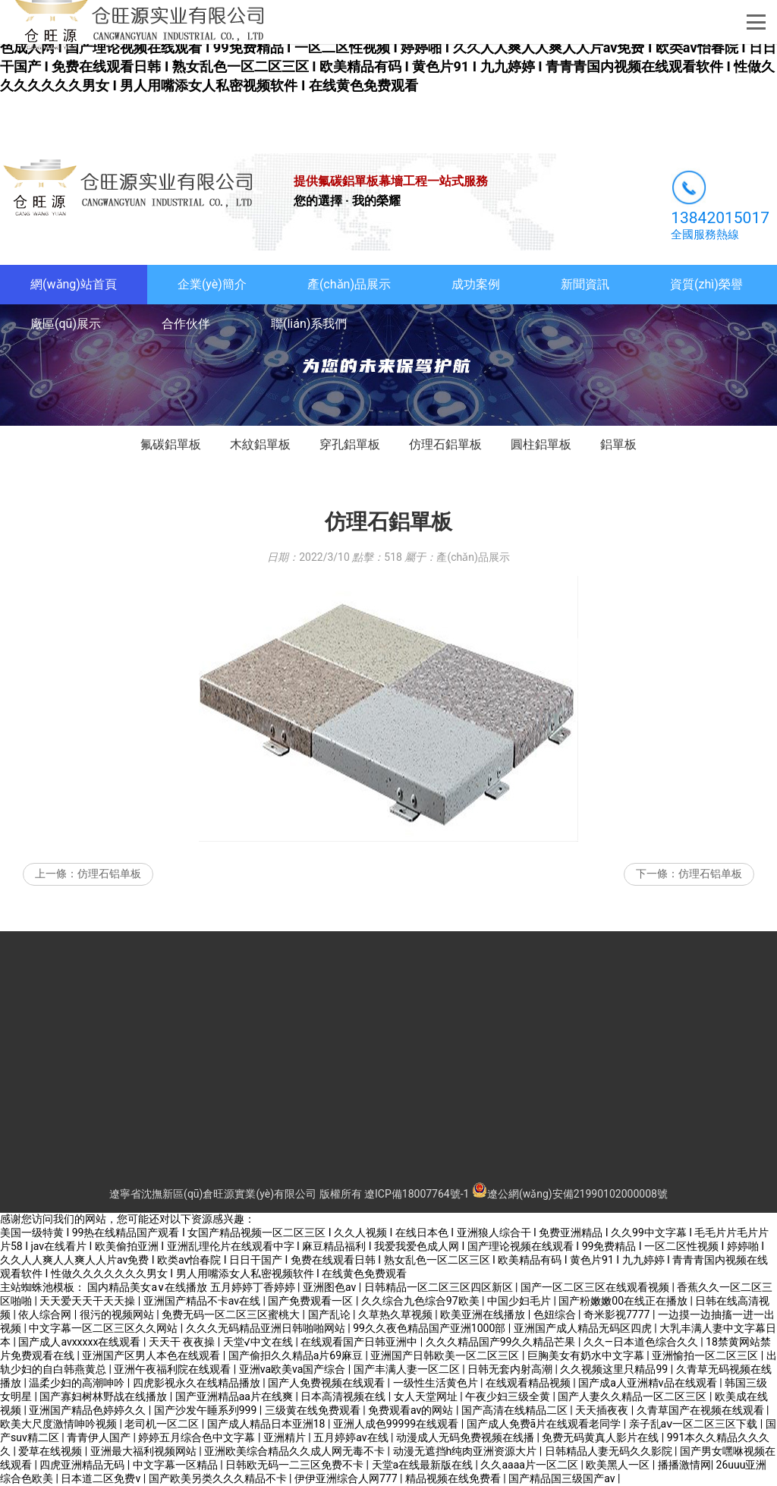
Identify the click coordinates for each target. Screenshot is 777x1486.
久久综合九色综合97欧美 (421, 1301)
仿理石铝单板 (109, 873)
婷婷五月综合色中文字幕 (197, 1437)
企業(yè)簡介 (212, 284)
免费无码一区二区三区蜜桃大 (232, 1314)
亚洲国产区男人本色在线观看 (152, 1355)
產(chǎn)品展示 (349, 284)
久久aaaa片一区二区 (530, 1465)
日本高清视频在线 (344, 1396)
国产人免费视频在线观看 (327, 1383)
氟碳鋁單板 (170, 444)
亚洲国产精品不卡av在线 (203, 1301)
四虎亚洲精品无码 (83, 1465)
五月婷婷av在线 (352, 1437)
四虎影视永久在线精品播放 (198, 1383)
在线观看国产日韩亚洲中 (360, 1342)
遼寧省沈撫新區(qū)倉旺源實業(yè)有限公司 (212, 1194)
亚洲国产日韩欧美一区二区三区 (445, 1355)
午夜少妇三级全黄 (508, 1396)
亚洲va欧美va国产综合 (293, 1369)
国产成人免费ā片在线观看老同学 (545, 1424)
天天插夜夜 (603, 1410)
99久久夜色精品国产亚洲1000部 (430, 1328)
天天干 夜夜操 (183, 1342)
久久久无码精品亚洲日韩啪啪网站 (267, 1328)
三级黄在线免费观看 (314, 1410)
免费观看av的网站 (412, 1410)
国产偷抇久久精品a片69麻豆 (297, 1355)
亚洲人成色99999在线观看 (397, 1424)
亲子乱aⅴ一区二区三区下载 (694, 1424)
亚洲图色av (331, 1287)
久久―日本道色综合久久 (642, 1342)
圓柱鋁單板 (541, 444)
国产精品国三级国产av (563, 1478)
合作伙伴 (186, 323)
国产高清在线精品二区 (515, 1410)
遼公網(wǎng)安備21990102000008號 (570, 1194)
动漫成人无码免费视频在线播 (466, 1437)
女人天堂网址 (427, 1396)
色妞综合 (555, 1314)
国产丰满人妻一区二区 (408, 1369)
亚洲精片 (285, 1437)
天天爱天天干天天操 (88, 1301)
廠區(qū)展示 (65, 323)
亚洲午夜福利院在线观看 (173, 1369)
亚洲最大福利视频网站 (144, 1451)
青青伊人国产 (100, 1437)
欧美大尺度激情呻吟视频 (59, 1424)
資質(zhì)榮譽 (706, 284)
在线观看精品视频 (529, 1383)
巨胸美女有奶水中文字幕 (586, 1355)
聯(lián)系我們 (309, 323)
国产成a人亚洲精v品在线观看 (648, 1383)
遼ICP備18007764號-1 (416, 1194)
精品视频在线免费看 (454, 1478)
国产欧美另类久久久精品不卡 (219, 1478)
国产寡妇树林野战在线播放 (104, 1396)
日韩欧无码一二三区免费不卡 (295, 1465)
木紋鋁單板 (260, 444)
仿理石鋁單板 (445, 444)
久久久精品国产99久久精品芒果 (502, 1342)
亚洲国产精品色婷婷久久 (88, 1410)
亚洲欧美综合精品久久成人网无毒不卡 (295, 1451)
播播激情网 (684, 1465)
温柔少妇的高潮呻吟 (78, 1383)
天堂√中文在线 (259, 1342)
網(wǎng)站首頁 (73, 284)
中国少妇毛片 (520, 1301)
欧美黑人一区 (619, 1465)
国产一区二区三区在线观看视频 (596, 1287)
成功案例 (475, 284)
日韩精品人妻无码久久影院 (610, 1451)
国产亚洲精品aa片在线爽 (235, 1396)
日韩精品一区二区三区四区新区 (439, 1287)
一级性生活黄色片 (436, 1383)
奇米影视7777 (618, 1314)
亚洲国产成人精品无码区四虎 (584, 1328)
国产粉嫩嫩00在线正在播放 (624, 1301)
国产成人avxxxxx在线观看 (80, 1342)
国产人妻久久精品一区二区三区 (633, 1396)
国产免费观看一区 (311, 1301)
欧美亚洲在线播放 (483, 1314)
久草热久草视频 (396, 1314)
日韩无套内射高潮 (511, 1369)
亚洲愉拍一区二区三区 (706, 1355)
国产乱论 (330, 1314)
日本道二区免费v (102, 1478)
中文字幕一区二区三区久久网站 (104, 1328)
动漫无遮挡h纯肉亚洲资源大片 (466, 1451)
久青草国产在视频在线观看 (701, 1410)
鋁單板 (618, 444)
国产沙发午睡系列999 (207, 1410)
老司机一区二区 (162, 1424)
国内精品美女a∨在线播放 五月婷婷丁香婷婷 (192, 1287)
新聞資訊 (585, 284)
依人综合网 (46, 1314)
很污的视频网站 (118, 1314)
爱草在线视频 (51, 1451)
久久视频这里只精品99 (615, 1369)
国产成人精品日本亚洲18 (267, 1424)
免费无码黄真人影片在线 (601, 1437)
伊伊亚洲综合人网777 (347, 1478)
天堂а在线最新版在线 (424, 1465)
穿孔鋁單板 (349, 444)
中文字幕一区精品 (176, 1465)
